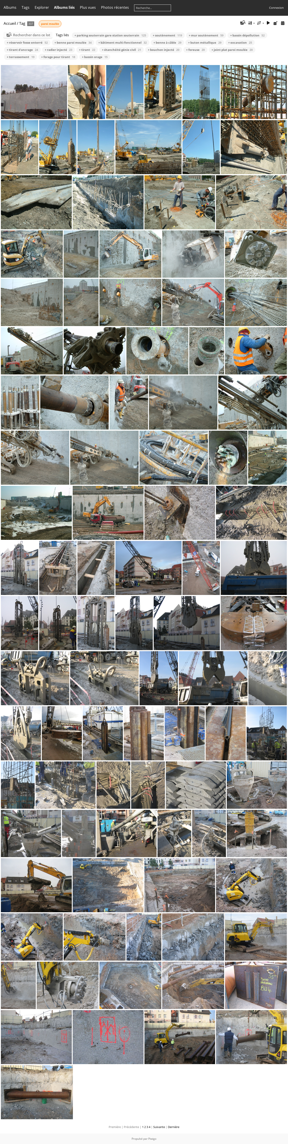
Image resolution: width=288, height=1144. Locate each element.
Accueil (10, 23)
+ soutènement (167, 35)
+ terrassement (20, 57)
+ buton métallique (204, 43)
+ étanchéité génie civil (121, 50)
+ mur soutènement (206, 35)
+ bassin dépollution (247, 35)
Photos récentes (115, 7)
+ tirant (87, 50)
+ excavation (240, 43)
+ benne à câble (167, 43)
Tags (25, 7)
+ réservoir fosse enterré (27, 43)
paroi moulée (50, 24)
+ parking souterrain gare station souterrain (110, 35)
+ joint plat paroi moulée (232, 50)
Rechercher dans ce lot (31, 35)
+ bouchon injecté (163, 50)
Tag (22, 23)
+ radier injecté (58, 50)
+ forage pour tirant (58, 57)
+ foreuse (195, 50)
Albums (10, 7)
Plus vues (88, 7)
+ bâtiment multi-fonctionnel (122, 43)
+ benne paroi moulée (73, 43)
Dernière (173, 1127)
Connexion (276, 8)
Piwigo (152, 1139)
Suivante (159, 1127)
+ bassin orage (95, 57)
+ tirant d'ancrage (22, 50)
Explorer (42, 7)
